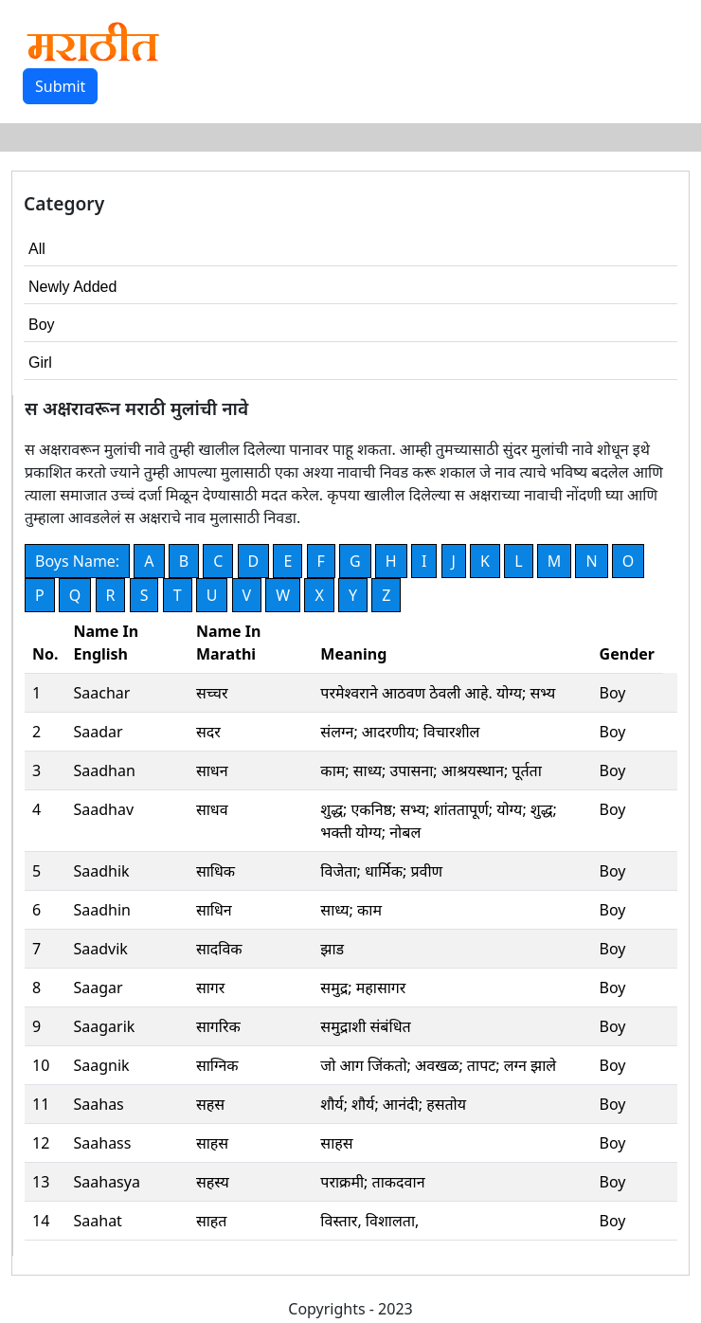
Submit (60, 86)
